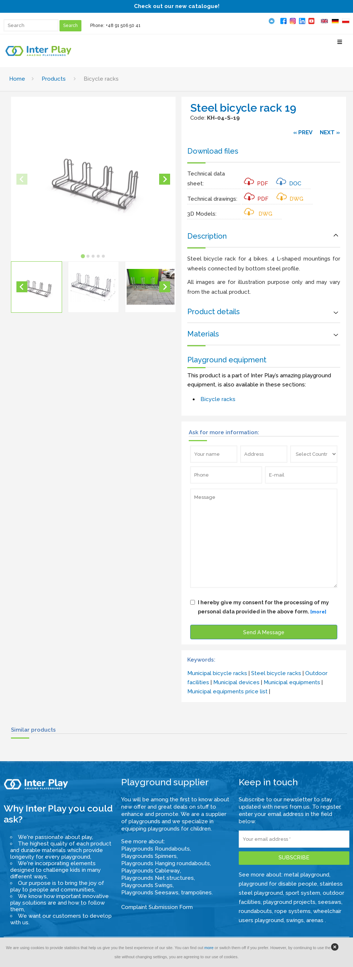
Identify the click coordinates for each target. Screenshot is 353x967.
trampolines (196, 892)
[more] (318, 612)
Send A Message (263, 632)
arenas (315, 920)
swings (295, 920)
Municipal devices (236, 682)
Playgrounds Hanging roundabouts (165, 863)
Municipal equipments (292, 682)
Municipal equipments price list (227, 691)
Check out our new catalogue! (176, 6)
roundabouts (255, 911)
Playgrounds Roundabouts (155, 848)
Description (207, 236)
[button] (36, 286)
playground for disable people (278, 884)
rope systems (293, 911)
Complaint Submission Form (157, 907)
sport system (302, 893)
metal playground (306, 874)
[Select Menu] (339, 44)
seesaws (329, 902)
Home (17, 79)
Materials (203, 334)
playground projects (289, 902)
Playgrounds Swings (147, 885)
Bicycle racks (217, 399)
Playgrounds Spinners (149, 856)
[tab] (83, 256)
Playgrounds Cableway (150, 870)
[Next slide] (164, 179)
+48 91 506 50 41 (123, 25)
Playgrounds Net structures (157, 878)
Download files (212, 151)
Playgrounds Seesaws (150, 892)
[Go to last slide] (21, 286)
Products (54, 79)
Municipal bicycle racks (217, 673)
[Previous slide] (21, 179)
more (209, 947)
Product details (213, 311)
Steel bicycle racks (276, 673)
